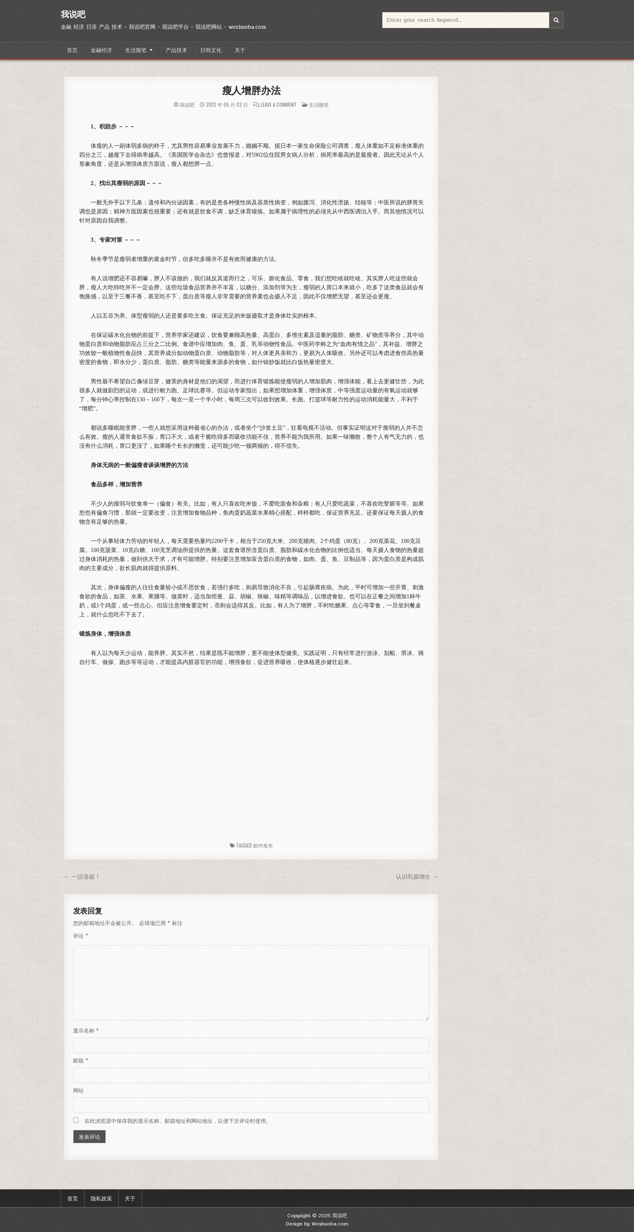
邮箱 (80, 1061)
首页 (72, 50)
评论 (80, 936)
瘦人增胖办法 (251, 90)
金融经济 (101, 50)
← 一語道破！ (82, 876)
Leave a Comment (279, 104)
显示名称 (85, 1031)
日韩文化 (211, 50)
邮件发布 (263, 845)
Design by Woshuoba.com (317, 1224)
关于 (240, 50)
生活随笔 (135, 50)
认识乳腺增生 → (417, 876)
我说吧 (73, 14)
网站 (78, 1091)
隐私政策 (101, 1198)
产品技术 (176, 50)
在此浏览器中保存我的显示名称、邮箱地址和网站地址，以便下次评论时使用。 (178, 1121)
